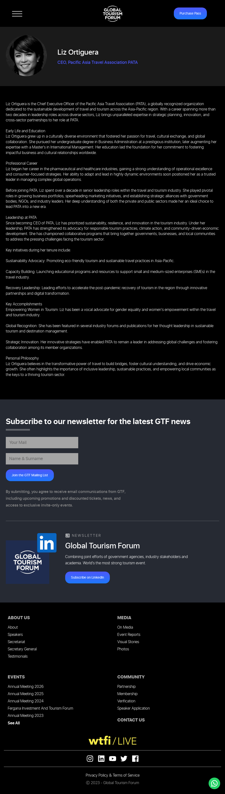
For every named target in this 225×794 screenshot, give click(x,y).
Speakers (15, 635)
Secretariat (16, 642)
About (13, 627)
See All (14, 723)
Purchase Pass (190, 13)
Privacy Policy (97, 775)
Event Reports (128, 635)
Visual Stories (128, 642)
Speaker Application (133, 708)
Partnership (126, 687)
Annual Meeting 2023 (25, 716)
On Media (125, 627)
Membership (127, 694)
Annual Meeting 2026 (25, 687)
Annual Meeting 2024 (25, 701)
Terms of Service (126, 775)
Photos (123, 649)
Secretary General (22, 649)
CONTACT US (131, 720)
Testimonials (18, 656)
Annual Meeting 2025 (25, 694)
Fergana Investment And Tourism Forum (40, 708)
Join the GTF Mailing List (30, 475)
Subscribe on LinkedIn (87, 577)
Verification (126, 701)
